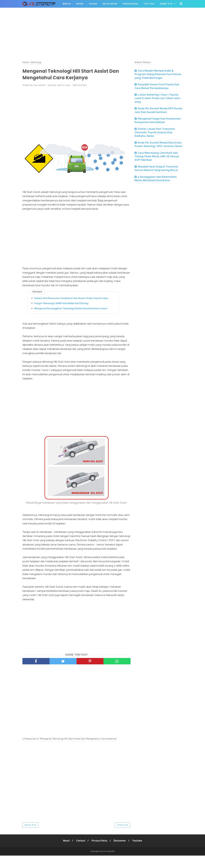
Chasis (93, 4)
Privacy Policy (99, 841)
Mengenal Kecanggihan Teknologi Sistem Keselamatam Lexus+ (71, 309)
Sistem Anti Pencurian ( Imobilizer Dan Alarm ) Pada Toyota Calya (71, 298)
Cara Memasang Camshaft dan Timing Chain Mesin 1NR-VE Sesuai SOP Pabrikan (157, 156)
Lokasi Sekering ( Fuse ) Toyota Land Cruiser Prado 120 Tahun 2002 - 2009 (158, 98)
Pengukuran (130, 4)
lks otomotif (109, 852)
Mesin (79, 4)
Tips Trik (149, 4)
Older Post (122, 825)
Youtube (138, 841)
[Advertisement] (102, 33)
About (65, 841)
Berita (67, 4)
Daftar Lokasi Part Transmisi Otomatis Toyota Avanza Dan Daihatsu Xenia (155, 132)
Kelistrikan (109, 4)
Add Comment (79, 85)
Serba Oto (166, 4)
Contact (80, 841)
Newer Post (30, 825)
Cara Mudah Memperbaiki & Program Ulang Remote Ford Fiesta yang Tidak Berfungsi (158, 74)
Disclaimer (120, 841)
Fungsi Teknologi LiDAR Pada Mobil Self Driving (61, 304)
